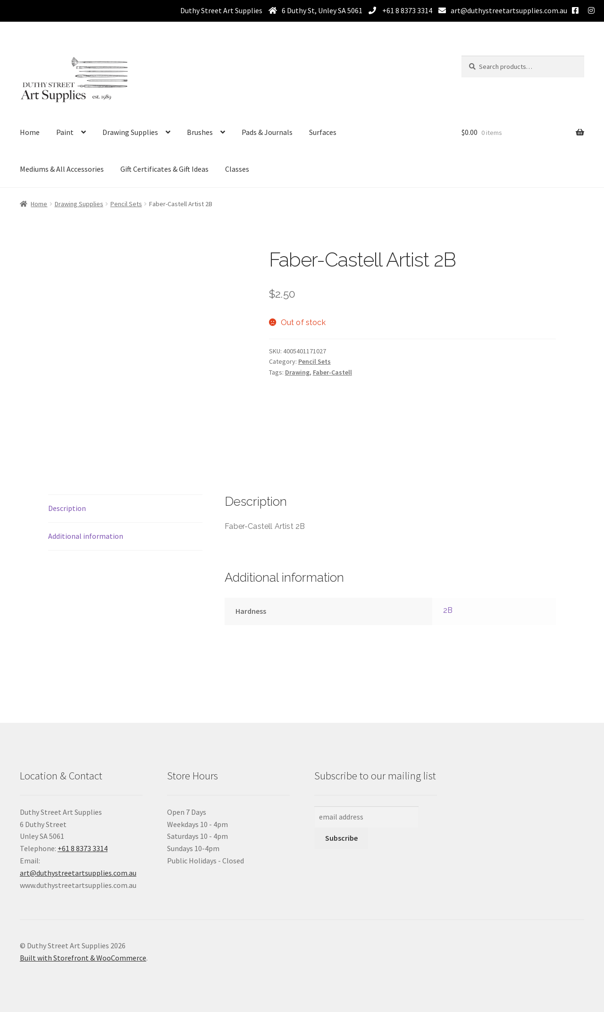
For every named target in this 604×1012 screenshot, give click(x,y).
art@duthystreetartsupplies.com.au (509, 10)
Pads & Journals (267, 132)
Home (30, 132)
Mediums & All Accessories (62, 169)
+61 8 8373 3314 (406, 10)
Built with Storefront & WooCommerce (83, 957)
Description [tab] (67, 508)
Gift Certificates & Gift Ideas (164, 169)
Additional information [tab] (85, 536)
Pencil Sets (126, 204)
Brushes (200, 132)
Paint (65, 132)
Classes (237, 169)
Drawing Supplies (130, 132)
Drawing (297, 372)
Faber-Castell (332, 372)
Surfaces (322, 132)
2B (448, 610)
